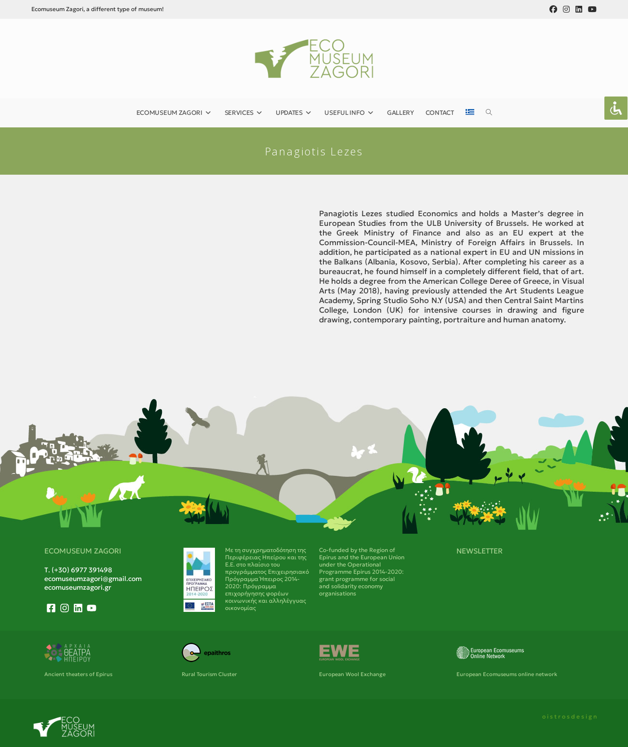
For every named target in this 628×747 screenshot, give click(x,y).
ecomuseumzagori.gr (77, 587)
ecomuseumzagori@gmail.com (93, 578)
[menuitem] (470, 112)
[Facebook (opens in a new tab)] (553, 9)
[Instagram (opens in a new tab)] (566, 9)
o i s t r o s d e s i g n (569, 716)
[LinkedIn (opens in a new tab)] (579, 9)
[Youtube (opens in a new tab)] (591, 9)
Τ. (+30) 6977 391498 (78, 570)
